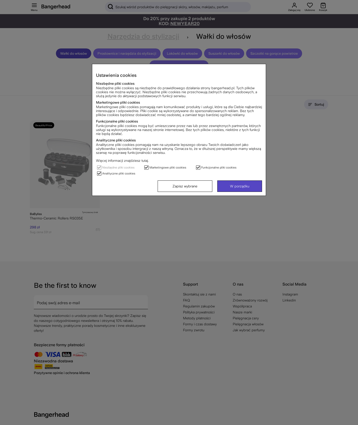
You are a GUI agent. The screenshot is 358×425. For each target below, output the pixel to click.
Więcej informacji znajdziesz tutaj (122, 161)
